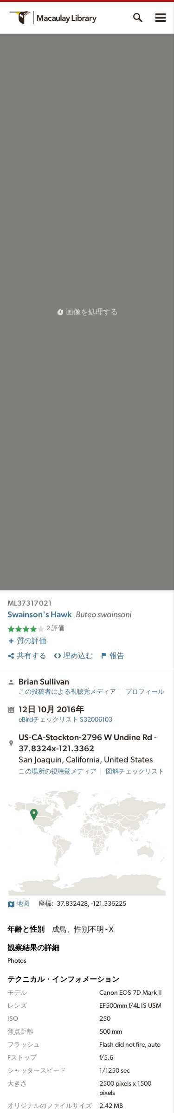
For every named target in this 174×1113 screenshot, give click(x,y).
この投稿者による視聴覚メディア (67, 692)
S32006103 (65, 719)
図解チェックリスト (135, 771)
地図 (18, 904)
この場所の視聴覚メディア (58, 771)
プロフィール (144, 692)
